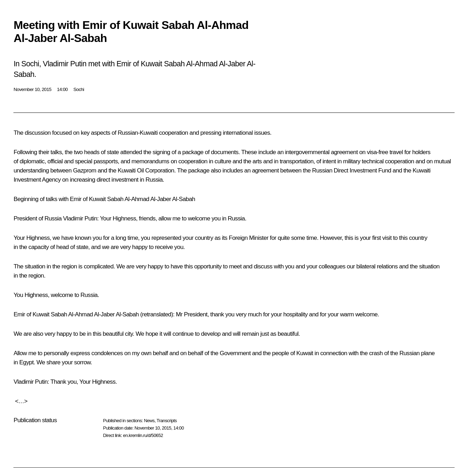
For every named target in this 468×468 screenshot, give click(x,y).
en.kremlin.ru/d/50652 (143, 435)
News (149, 420)
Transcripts (166, 420)
